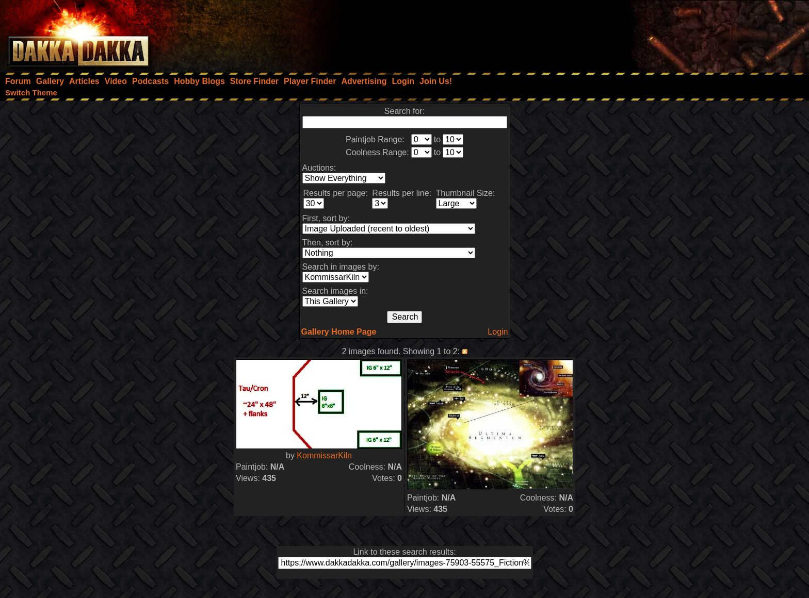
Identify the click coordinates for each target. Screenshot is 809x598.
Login (498, 331)
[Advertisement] (670, 33)
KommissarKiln (324, 455)
